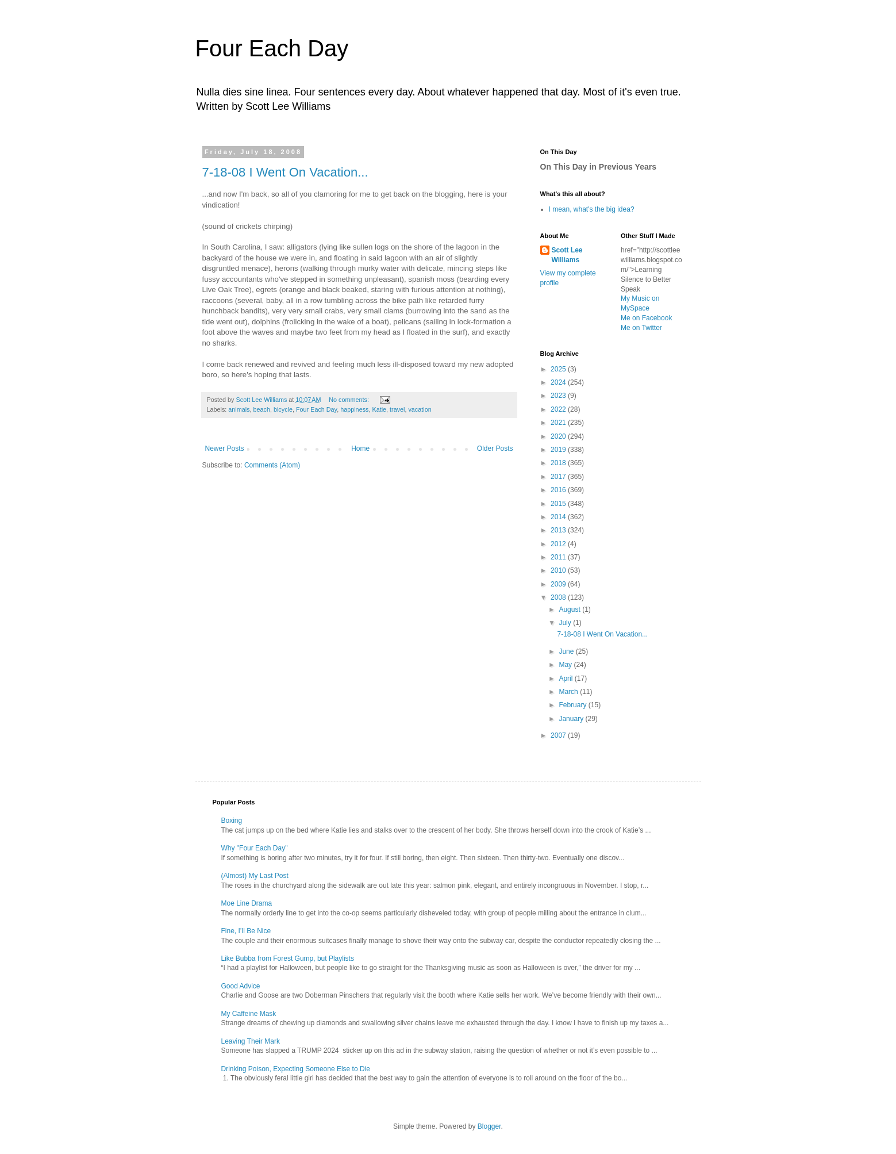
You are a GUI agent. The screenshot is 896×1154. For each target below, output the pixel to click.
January (572, 719)
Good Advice (240, 986)
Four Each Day (272, 48)
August (570, 609)
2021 (559, 423)
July (566, 623)
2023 (559, 396)
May (566, 665)
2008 (559, 597)
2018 (559, 463)
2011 (559, 557)
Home (360, 448)
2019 (559, 450)
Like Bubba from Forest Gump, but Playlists (287, 958)
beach (261, 409)
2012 (559, 544)
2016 (559, 490)
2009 (559, 584)
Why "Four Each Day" (254, 848)
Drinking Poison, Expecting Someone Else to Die (295, 1069)
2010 (559, 570)
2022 (559, 409)
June (567, 651)
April (566, 678)
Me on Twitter (641, 328)
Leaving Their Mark (250, 1041)
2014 (559, 517)
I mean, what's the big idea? (591, 209)
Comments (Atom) (272, 465)
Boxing (232, 820)
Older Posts (495, 448)
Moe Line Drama (246, 903)
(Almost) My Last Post (255, 876)
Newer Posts (224, 448)
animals (238, 409)
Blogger (489, 1126)
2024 (559, 382)
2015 (559, 504)
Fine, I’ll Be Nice (246, 931)
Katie (379, 409)
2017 (559, 477)
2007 (559, 735)
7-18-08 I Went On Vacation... (285, 172)
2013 (559, 530)
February (573, 705)
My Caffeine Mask (248, 1014)
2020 (559, 436)
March (569, 692)
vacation (419, 409)
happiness (354, 409)
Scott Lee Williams (567, 255)
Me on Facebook (646, 318)
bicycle (283, 409)
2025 (559, 369)
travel (397, 409)
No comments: (350, 399)
